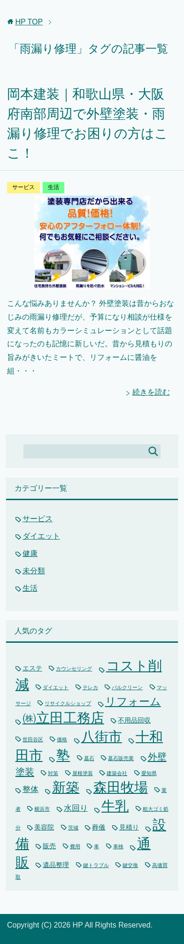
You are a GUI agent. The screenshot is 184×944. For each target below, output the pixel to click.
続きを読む (151, 392)
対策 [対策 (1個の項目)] (53, 773)
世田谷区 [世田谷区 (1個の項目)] (33, 739)
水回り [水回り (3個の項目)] (76, 808)
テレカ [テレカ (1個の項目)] (90, 687)
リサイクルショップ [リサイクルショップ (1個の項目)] (68, 703)
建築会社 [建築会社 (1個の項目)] (117, 773)
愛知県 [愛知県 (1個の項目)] (149, 773)
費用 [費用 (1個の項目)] (75, 846)
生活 (53, 187)
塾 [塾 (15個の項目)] (63, 755)
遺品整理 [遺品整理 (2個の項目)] (56, 864)
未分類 (34, 571)
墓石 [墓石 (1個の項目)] (89, 758)
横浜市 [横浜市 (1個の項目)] (42, 809)
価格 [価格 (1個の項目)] (62, 739)
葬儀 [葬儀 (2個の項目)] (98, 827)
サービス (23, 187)
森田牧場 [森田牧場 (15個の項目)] (120, 787)
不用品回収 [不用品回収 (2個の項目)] (134, 720)
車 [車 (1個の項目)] (96, 846)
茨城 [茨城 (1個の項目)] (73, 827)
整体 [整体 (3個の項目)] (30, 789)
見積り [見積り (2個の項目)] (129, 827)
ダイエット (41, 536)
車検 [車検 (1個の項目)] (118, 846)
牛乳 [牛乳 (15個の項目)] (115, 806)
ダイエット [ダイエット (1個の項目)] (56, 687)
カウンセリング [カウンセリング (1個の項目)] (74, 668)
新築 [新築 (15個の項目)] (65, 787)
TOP (29, 22)
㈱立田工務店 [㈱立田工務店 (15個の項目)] (63, 717)
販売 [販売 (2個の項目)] (49, 846)
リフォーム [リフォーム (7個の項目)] (133, 701)
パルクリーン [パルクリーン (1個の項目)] (127, 687)
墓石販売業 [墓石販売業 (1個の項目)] (121, 758)
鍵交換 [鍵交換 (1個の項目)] (130, 865)
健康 (30, 553)
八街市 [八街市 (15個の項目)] (101, 736)
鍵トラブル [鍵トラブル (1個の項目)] (96, 865)
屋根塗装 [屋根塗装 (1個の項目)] (82, 773)
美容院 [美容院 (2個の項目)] (44, 827)
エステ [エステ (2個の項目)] (32, 668)
